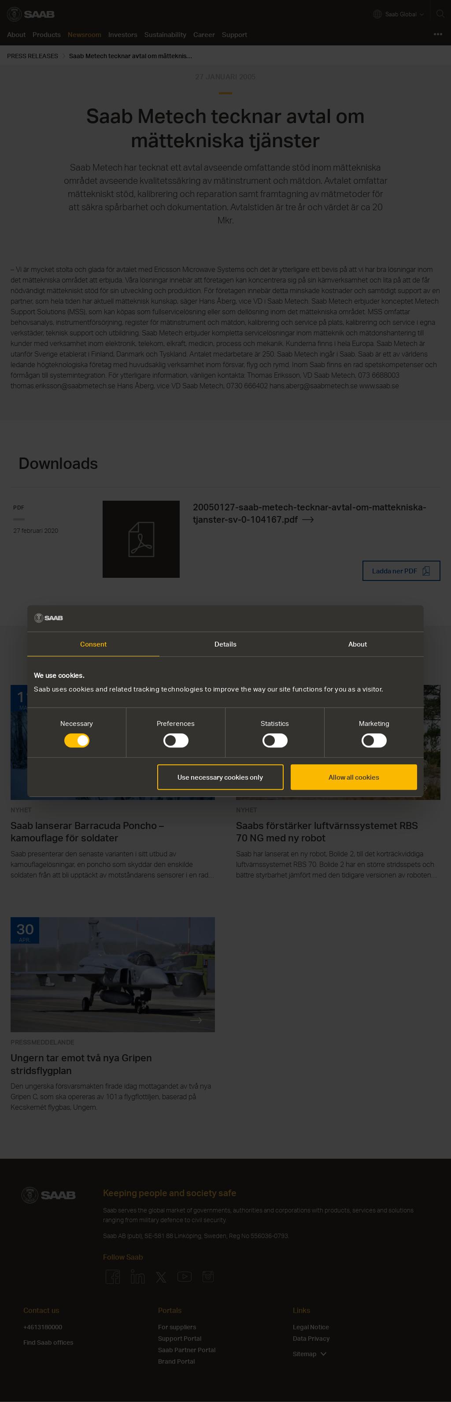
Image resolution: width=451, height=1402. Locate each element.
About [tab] (357, 644)
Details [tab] (225, 644)
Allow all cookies (354, 777)
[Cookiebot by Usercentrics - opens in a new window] (378, 618)
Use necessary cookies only (220, 777)
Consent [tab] (93, 644)
